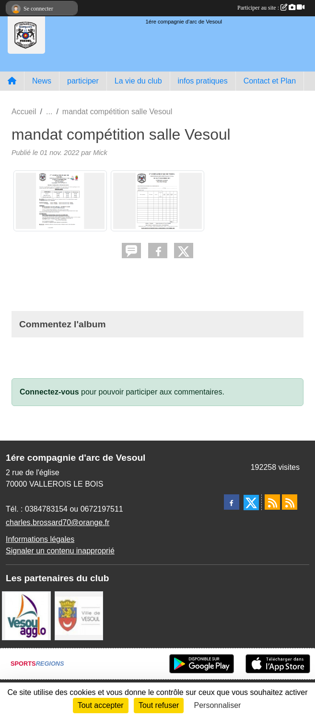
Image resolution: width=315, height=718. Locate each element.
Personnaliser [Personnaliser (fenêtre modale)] (217, 705)
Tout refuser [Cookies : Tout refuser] (159, 705)
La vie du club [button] (138, 81)
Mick (100, 152)
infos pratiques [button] (203, 81)
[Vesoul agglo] (26, 615)
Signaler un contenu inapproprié (60, 551)
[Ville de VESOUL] (79, 615)
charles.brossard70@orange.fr (57, 522)
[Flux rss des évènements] (289, 502)
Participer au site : (270, 7)
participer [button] (83, 81)
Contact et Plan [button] (270, 81)
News (41, 81)
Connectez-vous (49, 392)
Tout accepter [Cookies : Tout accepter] (101, 705)
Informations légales (40, 539)
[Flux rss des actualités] (272, 502)
